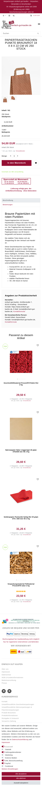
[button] (4, 15)
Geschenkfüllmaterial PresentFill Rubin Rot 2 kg (21, 384)
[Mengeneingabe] (14, 156)
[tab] (21, 200)
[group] (21, 362)
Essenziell (9, 747)
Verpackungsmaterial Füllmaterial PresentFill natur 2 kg (21, 585)
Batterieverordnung (9, 680)
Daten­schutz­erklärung (20, 739)
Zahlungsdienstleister (13, 752)
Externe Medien (11, 758)
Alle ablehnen (21, 778)
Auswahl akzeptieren (21, 783)
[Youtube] (4, 691)
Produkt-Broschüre (9, 713)
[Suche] (38, 33)
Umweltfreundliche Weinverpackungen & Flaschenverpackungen (17, 708)
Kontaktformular (19, 311)
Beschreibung (8, 200)
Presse (4, 683)
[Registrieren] (14, 15)
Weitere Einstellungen (10, 769)
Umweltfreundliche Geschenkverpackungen (18, 704)
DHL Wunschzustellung (14, 761)
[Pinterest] (9, 691)
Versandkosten (20, 151)
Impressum (6, 672)
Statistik (8, 749)
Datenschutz (6, 675)
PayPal (8, 763)
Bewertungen (8, 204)
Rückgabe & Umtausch (10, 718)
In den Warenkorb (17, 163)
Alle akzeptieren (21, 774)
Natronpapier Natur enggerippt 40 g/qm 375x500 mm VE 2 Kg (21, 451)
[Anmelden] (9, 15)
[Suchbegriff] (21, 33)
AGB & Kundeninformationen (12, 677)
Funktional (9, 766)
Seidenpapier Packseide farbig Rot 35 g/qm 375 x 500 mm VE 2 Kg (21, 518)
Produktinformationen (10, 715)
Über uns (5, 669)
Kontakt (4, 701)
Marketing (9, 755)
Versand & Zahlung (9, 721)
